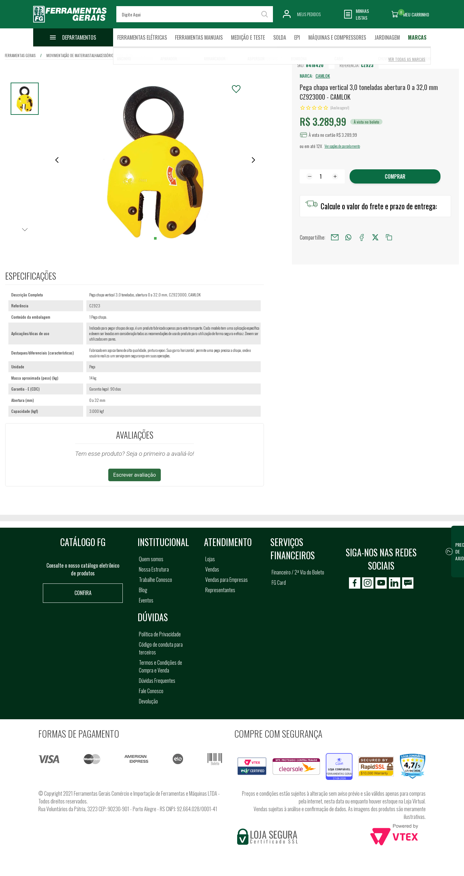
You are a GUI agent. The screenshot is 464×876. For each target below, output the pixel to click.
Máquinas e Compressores (337, 37)
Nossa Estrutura (154, 569)
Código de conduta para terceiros (161, 648)
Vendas (212, 569)
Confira (83, 593)
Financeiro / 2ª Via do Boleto (298, 572)
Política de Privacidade (160, 634)
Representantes (220, 590)
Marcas (417, 37)
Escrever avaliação (134, 475)
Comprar (395, 176)
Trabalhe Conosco (155, 579)
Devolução (148, 701)
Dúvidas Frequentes (157, 680)
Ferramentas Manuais (199, 37)
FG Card (279, 582)
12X (319, 146)
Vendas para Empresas (226, 579)
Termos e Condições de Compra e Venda (160, 666)
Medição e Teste (248, 37)
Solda (279, 37)
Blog (143, 590)
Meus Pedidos (309, 14)
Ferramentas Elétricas (142, 37)
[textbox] (194, 14)
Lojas (210, 559)
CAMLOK (322, 75)
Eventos (146, 600)
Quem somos (151, 559)
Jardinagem (387, 37)
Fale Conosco (151, 691)
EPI (297, 37)
